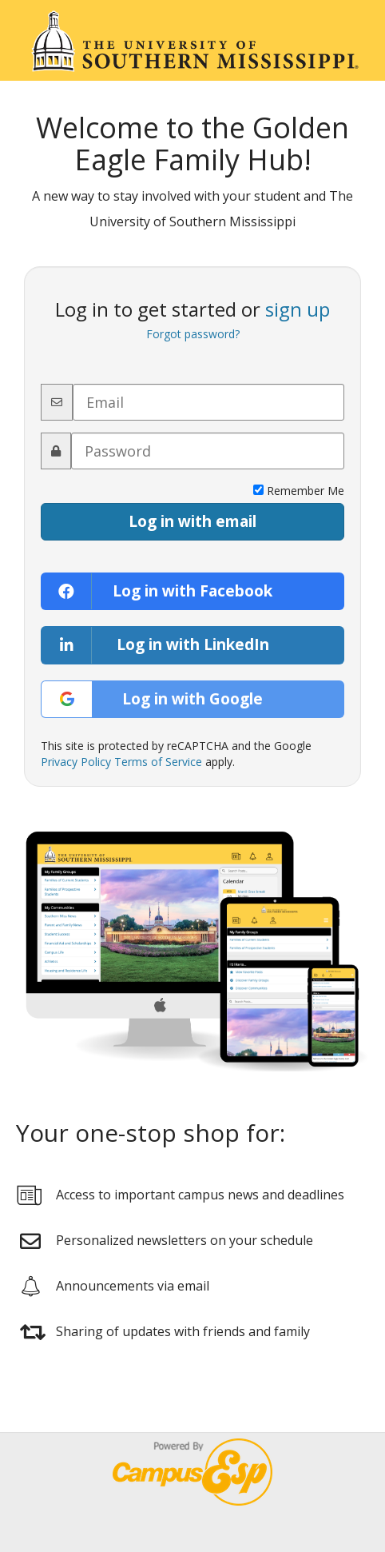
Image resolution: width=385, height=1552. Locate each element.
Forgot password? (193, 333)
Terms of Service (158, 761)
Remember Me (298, 490)
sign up (297, 309)
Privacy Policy (76, 761)
